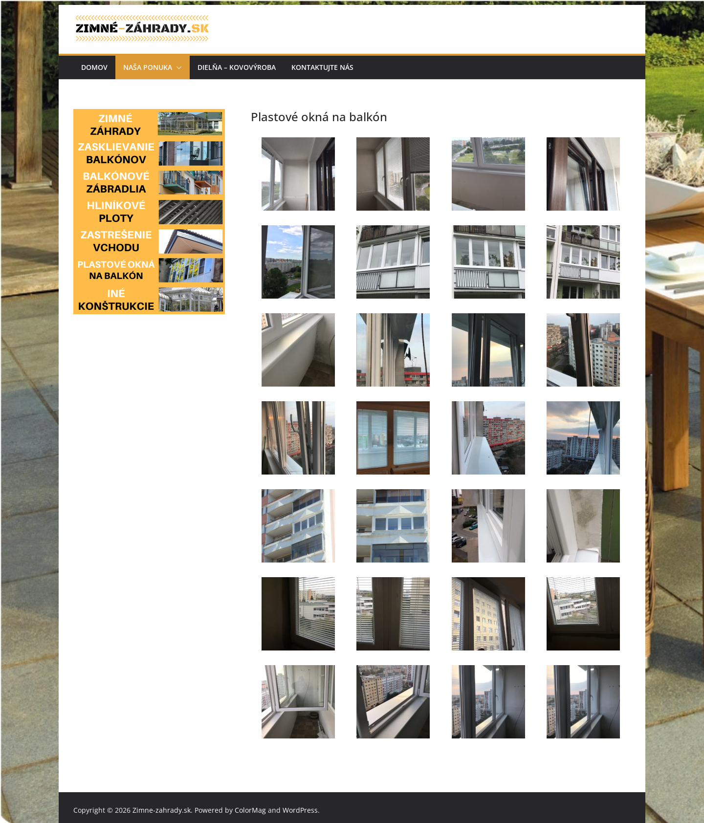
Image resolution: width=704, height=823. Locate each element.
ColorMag (250, 810)
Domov (94, 67)
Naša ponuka (147, 67)
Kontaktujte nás (322, 67)
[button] (177, 67)
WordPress (300, 810)
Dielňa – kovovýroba (237, 67)
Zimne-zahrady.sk (161, 810)
